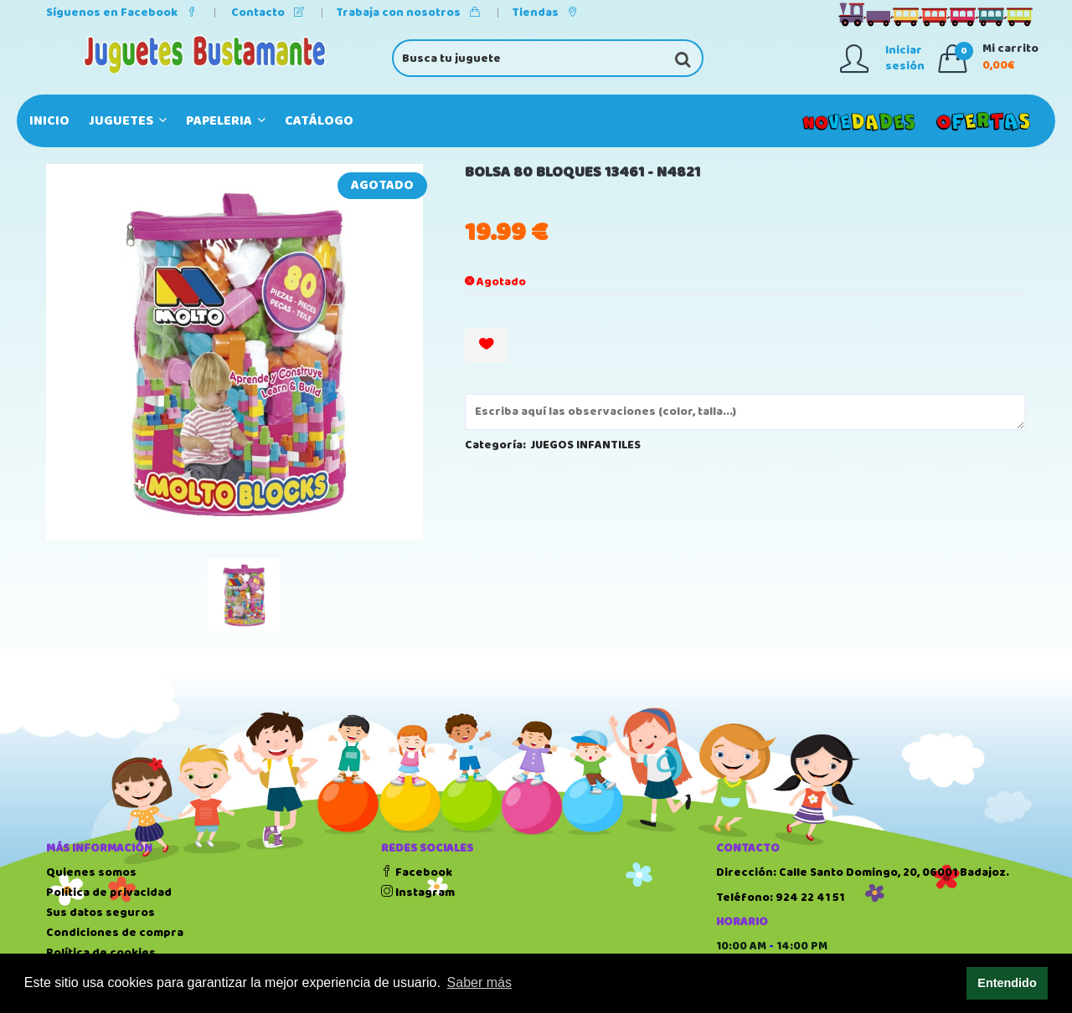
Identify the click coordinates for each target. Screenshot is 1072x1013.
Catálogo (319, 120)
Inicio (49, 120)
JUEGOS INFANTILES (586, 445)
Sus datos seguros (100, 912)
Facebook (416, 872)
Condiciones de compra (114, 932)
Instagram (418, 892)
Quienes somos (91, 872)
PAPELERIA (225, 120)
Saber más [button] (479, 982)
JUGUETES (128, 120)
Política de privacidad (109, 892)
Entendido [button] (1006, 983)
